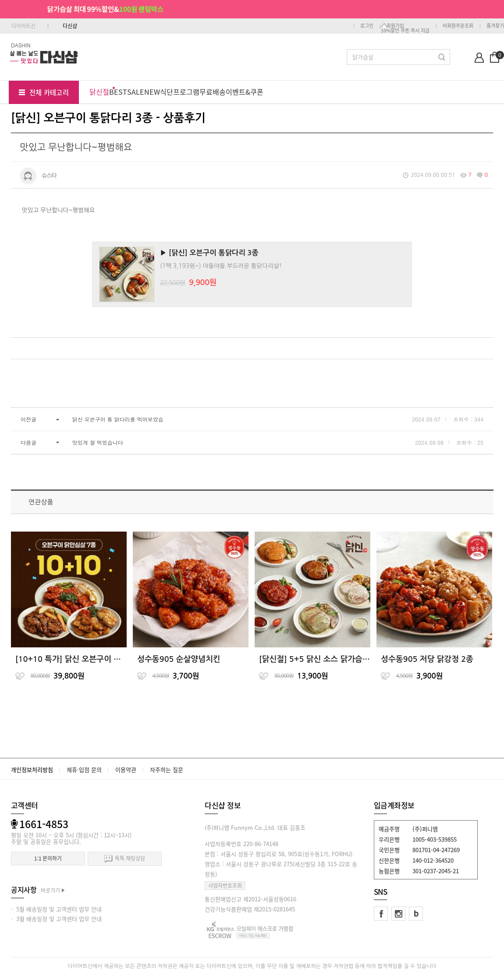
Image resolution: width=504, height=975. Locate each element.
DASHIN (21, 45)
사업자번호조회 (225, 885)
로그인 (366, 25)
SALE (135, 91)
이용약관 (125, 769)
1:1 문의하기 (48, 858)
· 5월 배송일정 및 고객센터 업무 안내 (56, 909)
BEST (118, 91)
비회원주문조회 (458, 25)
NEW (152, 91)
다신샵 (70, 26)
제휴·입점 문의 (84, 769)
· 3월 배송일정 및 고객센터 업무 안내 (56, 918)
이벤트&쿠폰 (244, 91)
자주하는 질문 (166, 769)
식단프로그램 (179, 91)
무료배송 (212, 91)
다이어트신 (23, 26)
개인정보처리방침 (32, 769)
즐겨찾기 (495, 25)
